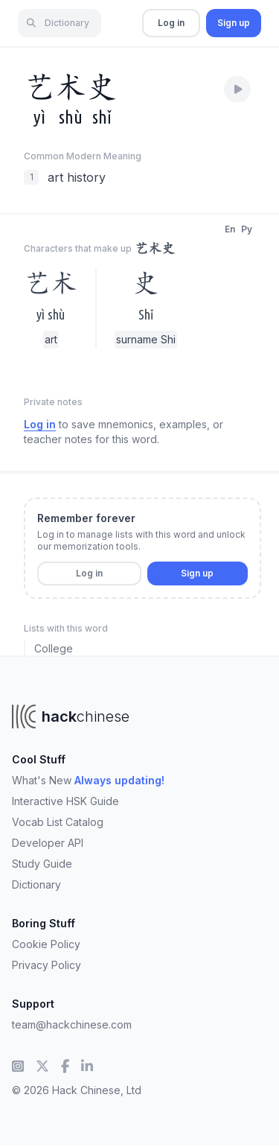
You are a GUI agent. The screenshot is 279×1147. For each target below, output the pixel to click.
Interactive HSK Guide (65, 801)
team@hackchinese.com (72, 1024)
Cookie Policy (46, 944)
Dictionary (36, 884)
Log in (171, 22)
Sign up (233, 22)
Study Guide (42, 863)
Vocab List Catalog (57, 822)
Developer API (47, 842)
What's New (88, 780)
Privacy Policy (46, 965)
